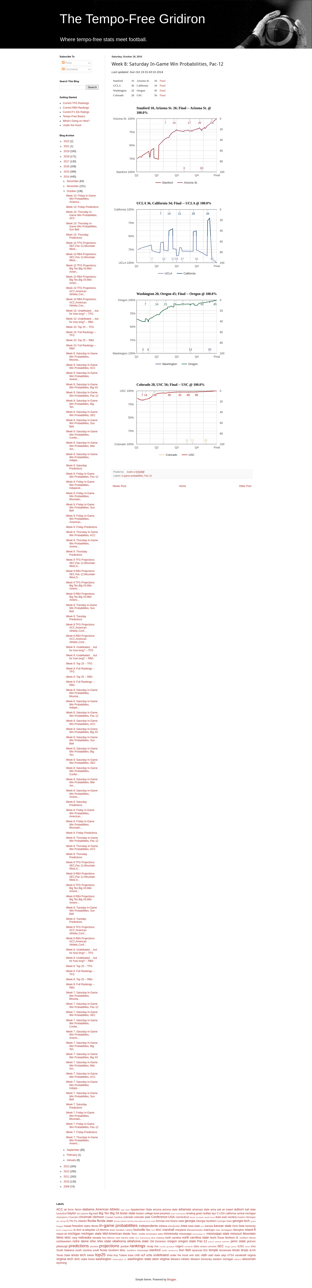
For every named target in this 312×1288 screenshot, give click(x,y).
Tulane (123, 1255)
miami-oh (61, 1233)
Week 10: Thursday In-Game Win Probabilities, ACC (81, 215)
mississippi (185, 1233)
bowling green (194, 1213)
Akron (78, 1209)
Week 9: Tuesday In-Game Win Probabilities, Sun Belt (81, 608)
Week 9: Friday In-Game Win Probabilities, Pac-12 (82, 475)
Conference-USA (163, 1217)
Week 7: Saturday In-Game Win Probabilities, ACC (82, 1075)
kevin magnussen (64, 1230)
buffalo (207, 1213)
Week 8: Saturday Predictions (76, 803)
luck (153, 1230)
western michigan (223, 1259)
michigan (74, 1233)
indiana (163, 1226)
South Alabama (65, 1250)
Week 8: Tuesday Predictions (76, 920)
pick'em (251, 1241)
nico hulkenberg (142, 1238)
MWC (68, 1237)
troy (116, 1255)
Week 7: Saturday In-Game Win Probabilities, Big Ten (82, 1046)
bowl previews (162, 1213)
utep (223, 1255)
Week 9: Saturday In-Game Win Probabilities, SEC (82, 413)
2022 (67, 141)
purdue (125, 1246)
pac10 (211, 1241)
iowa (184, 1226)
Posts (67, 62)
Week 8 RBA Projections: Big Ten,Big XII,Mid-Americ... (80, 899)
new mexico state (125, 1237)
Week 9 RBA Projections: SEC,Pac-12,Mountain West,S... (80, 574)
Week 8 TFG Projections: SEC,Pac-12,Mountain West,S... (80, 865)
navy (74, 1237)
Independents (148, 1226)
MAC (159, 1229)
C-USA (221, 1213)
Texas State (63, 1255)
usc (197, 1255)
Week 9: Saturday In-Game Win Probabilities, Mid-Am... (82, 446)
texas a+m (248, 1250)
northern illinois (248, 1237)
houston (77, 1226)
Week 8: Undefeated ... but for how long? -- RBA (81, 959)
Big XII (114, 1213)
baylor (72, 1213)
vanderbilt (240, 1255)
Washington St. (119, 1259)
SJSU (240, 1246)
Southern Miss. (117, 1250)
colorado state (142, 1217)
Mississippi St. (199, 1234)
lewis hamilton (117, 1230)
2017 (67, 161)
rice (156, 1246)
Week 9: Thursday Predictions (76, 553)
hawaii (67, 1226)
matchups (209, 1229)
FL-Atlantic (80, 1221)
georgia (190, 1221)
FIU (72, 1221)
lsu (148, 1229)
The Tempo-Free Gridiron (132, 18)
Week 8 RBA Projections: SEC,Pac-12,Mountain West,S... (80, 876)
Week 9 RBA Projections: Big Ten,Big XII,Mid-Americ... (80, 597)
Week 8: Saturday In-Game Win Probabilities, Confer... (82, 771)
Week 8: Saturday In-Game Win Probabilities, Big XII (82, 731)
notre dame (81, 1241)
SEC (220, 1246)
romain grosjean (167, 1246)
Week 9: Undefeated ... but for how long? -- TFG (81, 649)
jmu (202, 1226)
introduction (174, 1226)
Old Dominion (158, 1241)
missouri (236, 1233)
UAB (137, 1255)
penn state (238, 1241)
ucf (143, 1255)
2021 (67, 146)
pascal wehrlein (222, 1241)
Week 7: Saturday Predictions (76, 1106)
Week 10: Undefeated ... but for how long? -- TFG (82, 312)
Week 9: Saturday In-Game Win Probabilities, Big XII (82, 386)
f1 (68, 1221)
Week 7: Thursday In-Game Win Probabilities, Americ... (82, 1140)
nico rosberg (157, 1237)
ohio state (104, 1241)
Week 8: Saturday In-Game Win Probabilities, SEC (82, 761)
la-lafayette (88, 1229)
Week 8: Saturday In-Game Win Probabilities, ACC (82, 722)
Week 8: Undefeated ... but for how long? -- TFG (81, 951)
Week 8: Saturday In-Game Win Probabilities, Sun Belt (82, 740)
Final (163, 80)
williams (237, 1259)
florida (92, 1221)
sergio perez (231, 1246)
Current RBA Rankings (76, 107)
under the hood (179, 1255)
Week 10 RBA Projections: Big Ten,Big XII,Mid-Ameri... (81, 280)
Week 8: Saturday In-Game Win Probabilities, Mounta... (82, 693)
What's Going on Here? (76, 120)
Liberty (128, 1230)
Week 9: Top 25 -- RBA (79, 676)
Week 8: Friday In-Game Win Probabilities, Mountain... (80, 824)
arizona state (169, 1209)
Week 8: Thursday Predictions (76, 856)
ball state (250, 1209)
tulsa (130, 1255)
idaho (87, 1226)
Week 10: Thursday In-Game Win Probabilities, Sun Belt (81, 226)
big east (93, 1213)
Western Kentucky (201, 1259)
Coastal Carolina (113, 1217)
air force (69, 1209)
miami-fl (250, 1229)
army (213, 1209)
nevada (96, 1237)
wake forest (88, 1259)
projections (109, 1246)
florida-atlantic (120, 1221)
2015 (67, 171)
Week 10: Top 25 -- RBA (80, 340)
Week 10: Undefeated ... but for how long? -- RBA (82, 320)
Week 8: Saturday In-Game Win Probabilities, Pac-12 (82, 714)
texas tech (78, 1255)
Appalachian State (141, 1209)
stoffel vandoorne (170, 1250)
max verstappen (224, 1230)
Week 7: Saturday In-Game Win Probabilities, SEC (82, 1014)
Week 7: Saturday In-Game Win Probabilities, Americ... (82, 1034)
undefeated (161, 1255)
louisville (139, 1229)
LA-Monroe (102, 1229)
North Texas (217, 1237)
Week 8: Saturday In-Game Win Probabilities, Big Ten (82, 751)
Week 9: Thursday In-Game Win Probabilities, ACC (82, 534)
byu (214, 1213)
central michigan (246, 1213)
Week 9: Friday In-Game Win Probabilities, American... (80, 519)
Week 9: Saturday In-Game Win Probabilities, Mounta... (82, 356)
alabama (88, 1209)
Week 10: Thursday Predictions (77, 236)
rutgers (179, 1246)
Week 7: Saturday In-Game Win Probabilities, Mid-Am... (82, 1065)
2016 (67, 166)
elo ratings (61, 1221)
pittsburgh (62, 1246)
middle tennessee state (150, 1234)
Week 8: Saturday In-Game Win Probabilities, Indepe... (82, 704)
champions (62, 1217)
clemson (98, 1217)
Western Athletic (180, 1259)
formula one (163, 1221)
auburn (239, 1209)
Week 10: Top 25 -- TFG (80, 327)
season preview (208, 1246)
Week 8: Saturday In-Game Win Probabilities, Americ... (82, 793)
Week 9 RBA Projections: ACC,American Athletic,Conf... (80, 639)
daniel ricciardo (197, 1217)
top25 (100, 1254)
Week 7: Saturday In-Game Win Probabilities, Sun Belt (82, 1096)
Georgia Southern (206, 1221)
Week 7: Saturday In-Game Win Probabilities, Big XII (82, 1056)
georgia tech (241, 1221)
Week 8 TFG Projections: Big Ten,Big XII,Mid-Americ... (80, 888)
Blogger (171, 1279)
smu (253, 1246)
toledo (90, 1255)
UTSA (230, 1255)
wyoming (61, 1262)
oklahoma (119, 1241)
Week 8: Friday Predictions (81, 832)
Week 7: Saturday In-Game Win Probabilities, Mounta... (82, 995)
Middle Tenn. (130, 1233)
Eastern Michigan (246, 1217)
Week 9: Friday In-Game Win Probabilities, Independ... (80, 485)
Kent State (238, 1226)
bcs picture (82, 1213)
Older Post (245, 486)
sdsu (196, 1246)
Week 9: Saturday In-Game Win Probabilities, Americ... (82, 376)
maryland (180, 1229)
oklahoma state (138, 1241)
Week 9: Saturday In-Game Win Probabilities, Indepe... (82, 457)
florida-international (136, 1221)
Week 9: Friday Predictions (81, 527)
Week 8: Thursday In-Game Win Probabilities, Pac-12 (82, 839)
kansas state (222, 1226)
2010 (67, 1181)
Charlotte (73, 1217)
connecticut (182, 1217)
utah (204, 1255)
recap (150, 1246)
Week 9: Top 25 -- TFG (79, 663)
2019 (67, 151)
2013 (67, 1166)
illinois (95, 1226)
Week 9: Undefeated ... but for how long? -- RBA (81, 657)
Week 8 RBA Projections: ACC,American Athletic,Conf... (80, 941)
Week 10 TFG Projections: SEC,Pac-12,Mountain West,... (81, 246)
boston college (144, 1213)
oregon (172, 1241)
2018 (67, 156)
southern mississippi (137, 1250)
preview (94, 1246)
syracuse (197, 1250)
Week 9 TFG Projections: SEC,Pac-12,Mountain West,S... (80, 563)
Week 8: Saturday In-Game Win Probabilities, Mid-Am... (82, 782)
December (73, 181)
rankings (138, 1246)
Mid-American (112, 1233)
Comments (70, 69)
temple (213, 1250)
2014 (67, 176)
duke (218, 1217)
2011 (67, 1176)
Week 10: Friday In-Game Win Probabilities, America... (81, 199)
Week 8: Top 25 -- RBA (79, 979)
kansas (209, 1226)
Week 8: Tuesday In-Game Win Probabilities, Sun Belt (81, 910)
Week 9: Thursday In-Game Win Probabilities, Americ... (82, 543)
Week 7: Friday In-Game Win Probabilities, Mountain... (80, 1115)
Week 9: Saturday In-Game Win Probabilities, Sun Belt (82, 423)
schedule (188, 1246)
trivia (109, 1255)
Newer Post (119, 486)
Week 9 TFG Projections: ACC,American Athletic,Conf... (80, 627)
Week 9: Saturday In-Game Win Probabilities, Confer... (82, 434)
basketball (61, 1213)
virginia (251, 1255)
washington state (139, 1259)
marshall (168, 1229)
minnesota (171, 1233)
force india (150, 1221)
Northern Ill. (232, 1237)
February (72, 1154)
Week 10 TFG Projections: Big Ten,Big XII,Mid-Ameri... (81, 268)
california (231, 1213)
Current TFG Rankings (76, 103)
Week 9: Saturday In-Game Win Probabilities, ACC (82, 366)
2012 (67, 1171)
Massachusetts (195, 1230)
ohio (93, 1241)
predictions (79, 1246)
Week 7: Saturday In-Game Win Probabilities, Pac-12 (82, 1005)
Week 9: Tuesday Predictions (76, 618)
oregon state (187, 1241)
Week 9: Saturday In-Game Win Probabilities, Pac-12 (82, 394)
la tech (77, 1229)
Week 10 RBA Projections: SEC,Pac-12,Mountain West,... (81, 257)
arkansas (185, 1209)
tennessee (225, 1250)
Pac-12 (148, 475)
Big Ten (104, 1213)
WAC (77, 1259)
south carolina (83, 1250)
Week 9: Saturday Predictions (76, 467)
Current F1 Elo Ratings (76, 112)
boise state (127, 1213)
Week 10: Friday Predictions (82, 206)
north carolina (173, 1237)
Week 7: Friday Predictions (81, 1132)
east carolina (229, 1217)
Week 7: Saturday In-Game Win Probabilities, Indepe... (82, 1085)
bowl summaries (178, 1213)
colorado (128, 1217)
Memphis (238, 1229)
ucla (149, 1255)
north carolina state (195, 1237)
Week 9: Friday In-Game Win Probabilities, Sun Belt (80, 507)
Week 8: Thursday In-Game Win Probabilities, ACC (82, 848)
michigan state (91, 1233)
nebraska (84, 1237)
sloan (247, 1246)
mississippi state (217, 1233)
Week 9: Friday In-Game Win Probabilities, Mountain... (80, 496)
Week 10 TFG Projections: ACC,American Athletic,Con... (81, 291)
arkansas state (200, 1209)
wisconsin (249, 1259)
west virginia (160, 1259)
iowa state (194, 1226)
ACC (59, 1209)
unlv (191, 1255)
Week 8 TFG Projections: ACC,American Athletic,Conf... (80, 930)
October (72, 191)
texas (236, 1250)
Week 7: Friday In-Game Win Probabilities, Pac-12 (82, 1125)
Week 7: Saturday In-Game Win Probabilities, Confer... (82, 1023)
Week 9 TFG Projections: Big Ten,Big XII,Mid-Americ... (80, 585)
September (73, 1149)
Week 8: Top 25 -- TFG (79, 966)
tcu (205, 1250)
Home (182, 486)
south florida (100, 1250)
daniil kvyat (209, 1217)
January (72, 1160)
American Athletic (108, 1209)
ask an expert (225, 1209)
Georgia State (224, 1221)
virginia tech (64, 1259)
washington (103, 1259)
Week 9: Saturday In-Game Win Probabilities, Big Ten (82, 404)
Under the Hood (72, 125)
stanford (155, 1250)
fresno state (177, 1221)
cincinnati (85, 1217)
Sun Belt (185, 1250)
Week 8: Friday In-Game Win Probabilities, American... (80, 813)
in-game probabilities (132, 475)
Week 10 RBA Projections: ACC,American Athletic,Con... (81, 302)
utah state (214, 1255)
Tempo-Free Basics (74, 116)
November (73, 186)
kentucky (250, 1226)
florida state (105, 1221)
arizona (157, 1209)
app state (125, 1209)
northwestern (63, 1241)
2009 (67, 1186)
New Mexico (108, 1237)
